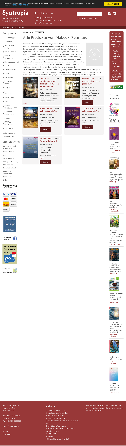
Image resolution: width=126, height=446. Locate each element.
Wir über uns (8, 165)
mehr (25, 103)
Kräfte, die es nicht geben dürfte (90, 109)
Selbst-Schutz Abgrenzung (57, 426)
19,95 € (100, 108)
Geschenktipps (9, 38)
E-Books (7, 118)
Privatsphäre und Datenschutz (9, 147)
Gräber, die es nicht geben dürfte (48, 109)
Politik (6, 73)
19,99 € (57, 108)
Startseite (5, 28)
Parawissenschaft (10, 70)
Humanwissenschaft (10, 62)
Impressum (7, 177)
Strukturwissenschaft (10, 66)
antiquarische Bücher (9, 46)
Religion (7, 87)
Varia (6, 101)
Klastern (50, 436)
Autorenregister (9, 133)
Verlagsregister (8, 136)
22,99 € (57, 79)
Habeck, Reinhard (18, 28)
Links (5, 180)
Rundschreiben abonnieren (8, 172)
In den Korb (87, 102)
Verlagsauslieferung (10, 161)
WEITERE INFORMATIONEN (53, 6)
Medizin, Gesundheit (8, 56)
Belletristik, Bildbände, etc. (9, 113)
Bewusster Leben (8, 82)
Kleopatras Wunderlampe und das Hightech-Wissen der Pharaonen (49, 82)
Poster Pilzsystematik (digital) (58, 439)
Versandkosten (8, 152)
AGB (4, 155)
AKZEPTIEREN (113, 4)
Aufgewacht (52, 434)
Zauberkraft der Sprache (56, 410)
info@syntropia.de (44, 23)
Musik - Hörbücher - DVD (10, 106)
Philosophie (8, 77)
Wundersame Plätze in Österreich (48, 139)
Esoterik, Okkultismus (8, 92)
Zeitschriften (9, 128)
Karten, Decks (9, 98)
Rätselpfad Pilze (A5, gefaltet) (58, 413)
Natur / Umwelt (10, 52)
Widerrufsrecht (8, 158)
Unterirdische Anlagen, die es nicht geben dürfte (91, 81)
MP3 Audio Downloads (8, 123)
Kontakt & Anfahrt (9, 168)
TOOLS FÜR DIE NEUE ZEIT (57, 418)
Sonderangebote (10, 42)
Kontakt (5, 431)
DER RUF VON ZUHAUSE (56, 416)
